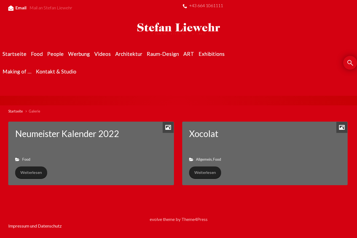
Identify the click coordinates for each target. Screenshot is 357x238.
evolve (156, 219)
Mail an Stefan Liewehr (50, 7)
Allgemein (204, 159)
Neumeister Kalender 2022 (67, 133)
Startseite (15, 111)
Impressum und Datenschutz (35, 225)
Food (26, 159)
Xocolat (203, 133)
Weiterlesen (31, 172)
